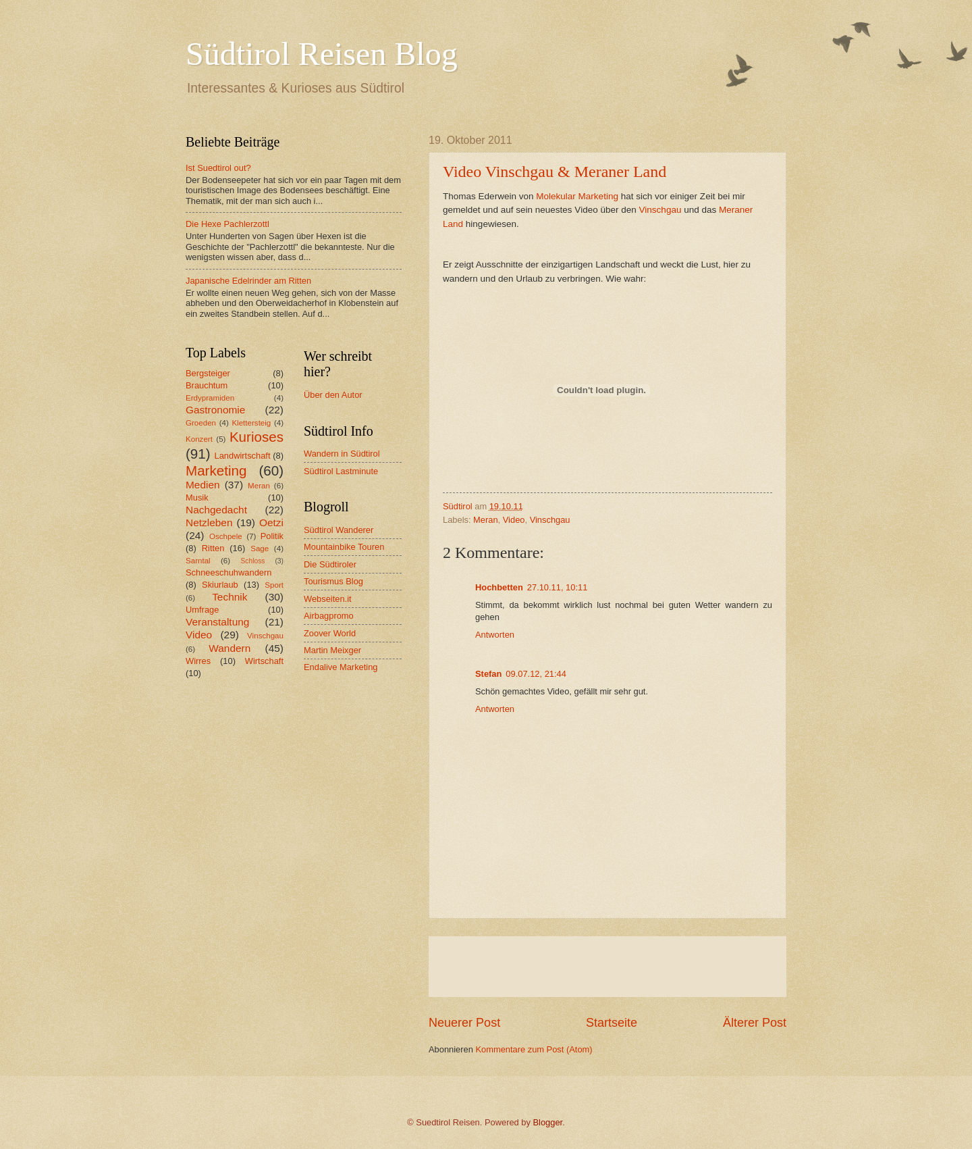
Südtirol (458, 506)
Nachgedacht (216, 509)
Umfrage (202, 610)
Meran (485, 520)
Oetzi (271, 522)
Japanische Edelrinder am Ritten (248, 281)
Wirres (198, 661)
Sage (259, 548)
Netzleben (209, 522)
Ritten (213, 548)
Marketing (216, 470)
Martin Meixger (332, 650)
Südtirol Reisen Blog (322, 54)
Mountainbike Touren (344, 547)
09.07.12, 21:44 (536, 674)
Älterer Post (754, 1022)
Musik (197, 497)
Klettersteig (251, 423)
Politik (272, 536)
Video (514, 520)
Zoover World (330, 633)
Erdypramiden (210, 398)
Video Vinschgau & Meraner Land (554, 171)
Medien (203, 484)
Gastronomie (215, 409)
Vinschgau (660, 210)
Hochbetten (499, 587)
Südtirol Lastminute (341, 471)
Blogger (548, 1122)
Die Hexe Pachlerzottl (227, 224)
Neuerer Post (464, 1022)
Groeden (201, 423)
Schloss (252, 561)
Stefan (488, 674)
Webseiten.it (328, 599)
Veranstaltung (217, 622)
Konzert (199, 439)
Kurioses (257, 436)
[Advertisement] (607, 966)
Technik (229, 597)
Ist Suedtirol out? (218, 168)
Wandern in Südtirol (342, 454)
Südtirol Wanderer (338, 530)
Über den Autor (333, 395)
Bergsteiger (208, 373)
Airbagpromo (329, 616)
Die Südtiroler (330, 564)
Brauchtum (206, 385)
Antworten (494, 635)
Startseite (611, 1022)
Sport (274, 585)
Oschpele (225, 536)
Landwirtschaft (243, 456)
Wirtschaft (264, 661)
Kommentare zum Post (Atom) (533, 1049)
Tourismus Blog (333, 581)
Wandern (229, 648)
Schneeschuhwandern (228, 572)
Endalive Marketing (341, 667)
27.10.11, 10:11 (557, 587)
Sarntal (198, 561)
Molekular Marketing (577, 196)
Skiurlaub (220, 585)
